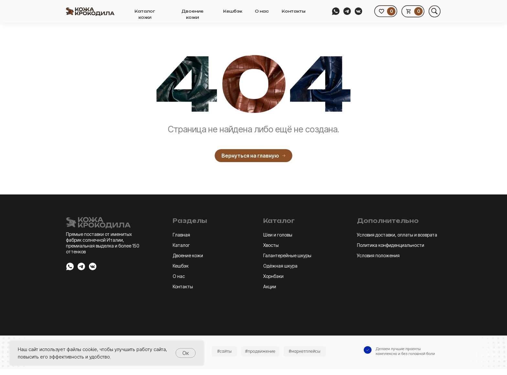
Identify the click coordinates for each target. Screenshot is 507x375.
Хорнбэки (273, 276)
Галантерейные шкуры (287, 255)
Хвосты (271, 245)
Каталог (181, 245)
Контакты (294, 11)
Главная (181, 234)
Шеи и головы (277, 234)
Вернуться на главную (253, 155)
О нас (262, 11)
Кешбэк (232, 11)
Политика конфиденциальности (390, 245)
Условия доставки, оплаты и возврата (397, 234)
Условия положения (378, 255)
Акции (269, 286)
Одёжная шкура (280, 266)
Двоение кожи (188, 255)
